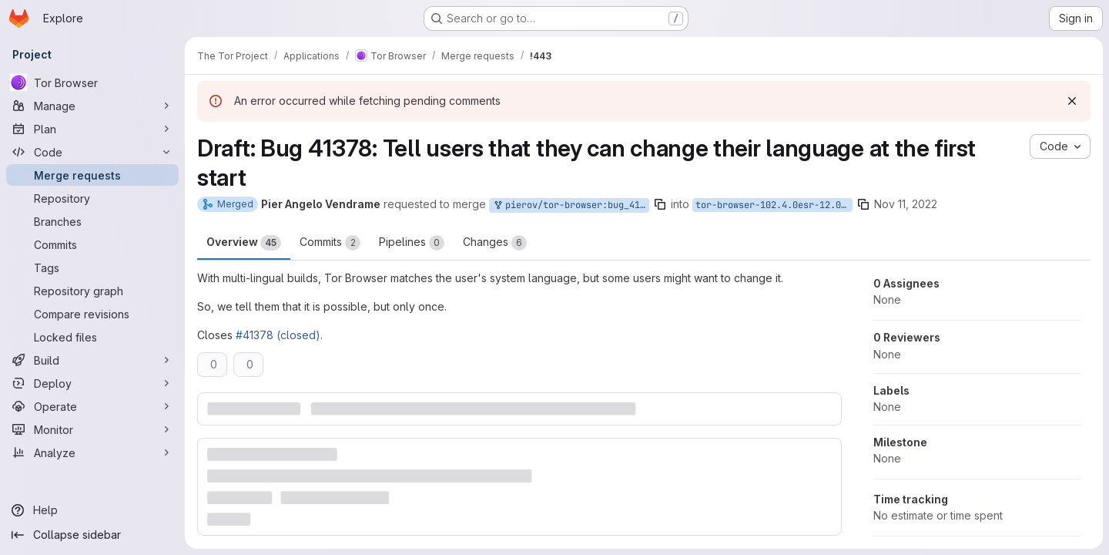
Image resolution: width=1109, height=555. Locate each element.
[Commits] (92, 244)
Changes (495, 243)
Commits (330, 243)
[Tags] (92, 267)
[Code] (92, 152)
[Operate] (92, 406)
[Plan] (92, 129)
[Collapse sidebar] (92, 535)
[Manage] (92, 105)
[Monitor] (92, 429)
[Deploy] (92, 383)
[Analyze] (92, 452)
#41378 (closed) (278, 334)
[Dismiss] (1072, 101)
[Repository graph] (92, 290)
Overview (243, 243)
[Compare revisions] (92, 314)
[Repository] (92, 198)
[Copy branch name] (660, 204)
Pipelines (411, 243)
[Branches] (92, 221)
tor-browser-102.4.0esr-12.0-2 (773, 205)
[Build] (92, 360)
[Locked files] (92, 337)
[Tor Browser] (92, 82)
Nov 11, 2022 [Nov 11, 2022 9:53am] (905, 203)
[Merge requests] (92, 175)
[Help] (92, 510)
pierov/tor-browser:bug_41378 (570, 205)
